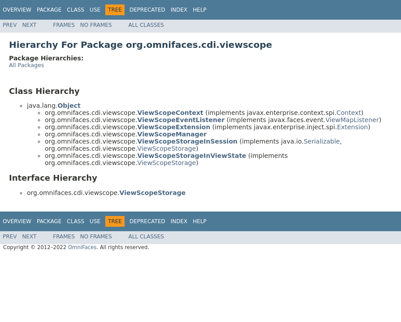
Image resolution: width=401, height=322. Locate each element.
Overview (17, 10)
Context (348, 112)
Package (49, 10)
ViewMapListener (352, 119)
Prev (10, 25)
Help (200, 10)
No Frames (96, 25)
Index (179, 10)
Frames (64, 25)
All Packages (26, 65)
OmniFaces (82, 247)
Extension (352, 127)
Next (29, 25)
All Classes (146, 25)
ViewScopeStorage (167, 148)
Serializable (322, 141)
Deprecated (147, 10)
